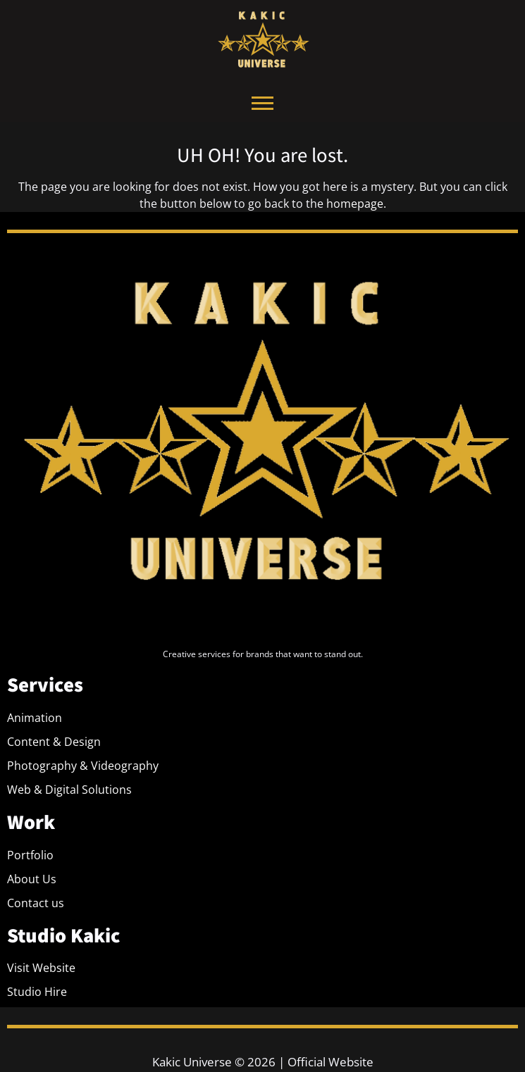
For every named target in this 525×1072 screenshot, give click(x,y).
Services (45, 684)
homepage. (356, 203)
